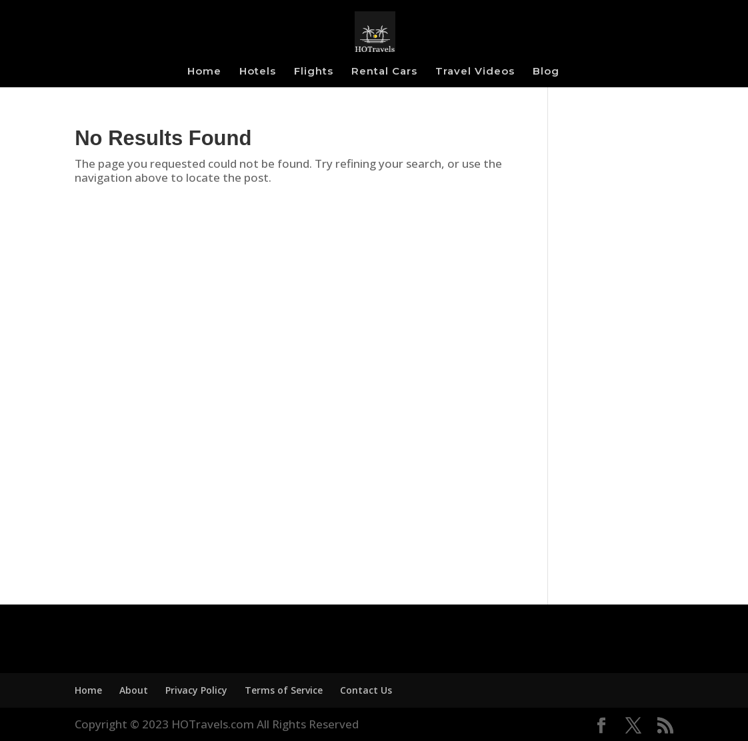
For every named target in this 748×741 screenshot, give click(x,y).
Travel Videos (475, 72)
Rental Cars (384, 72)
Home (204, 72)
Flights (313, 72)
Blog (546, 72)
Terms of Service (284, 690)
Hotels (257, 72)
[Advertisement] (620, 353)
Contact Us (366, 690)
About (133, 690)
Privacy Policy (196, 690)
